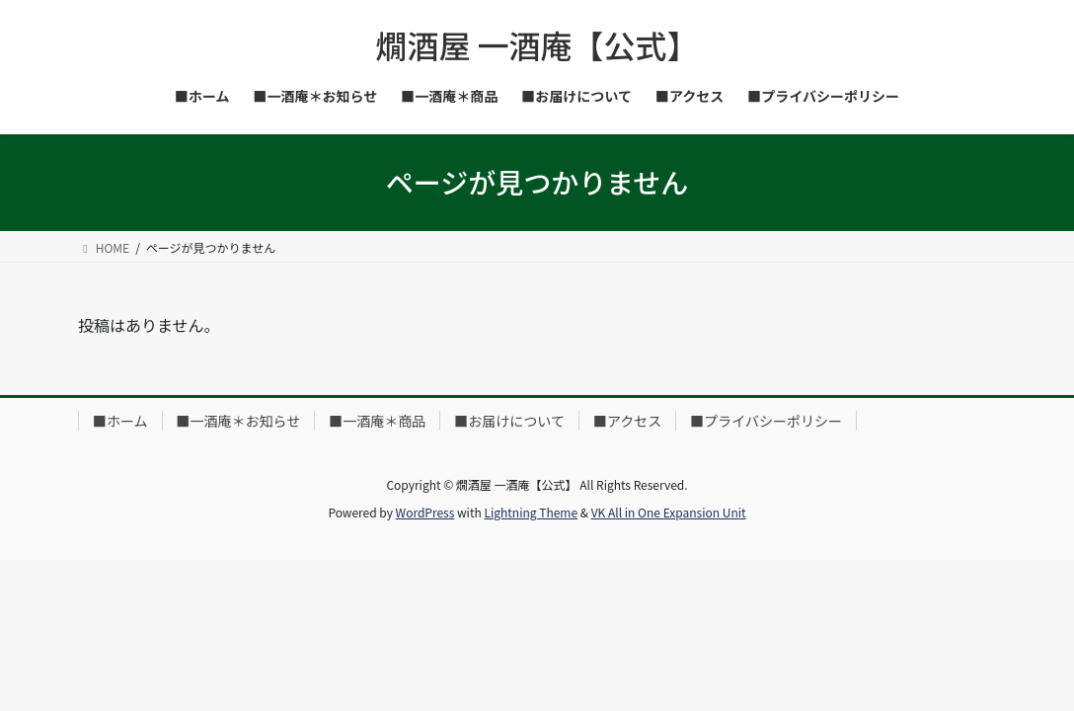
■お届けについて (509, 421)
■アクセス (627, 421)
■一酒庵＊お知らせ (239, 421)
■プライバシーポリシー (766, 421)
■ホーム (120, 421)
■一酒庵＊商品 (377, 421)
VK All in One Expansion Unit (668, 512)
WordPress (425, 512)
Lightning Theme (530, 512)
